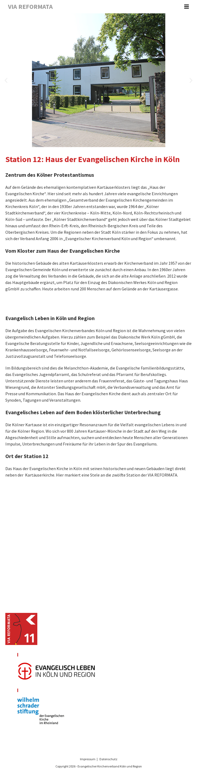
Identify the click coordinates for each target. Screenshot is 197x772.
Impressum (87, 759)
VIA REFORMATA (30, 6)
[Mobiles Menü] (186, 6)
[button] (6, 80)
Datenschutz (108, 759)
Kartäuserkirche (39, 475)
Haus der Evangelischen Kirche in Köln (47, 468)
